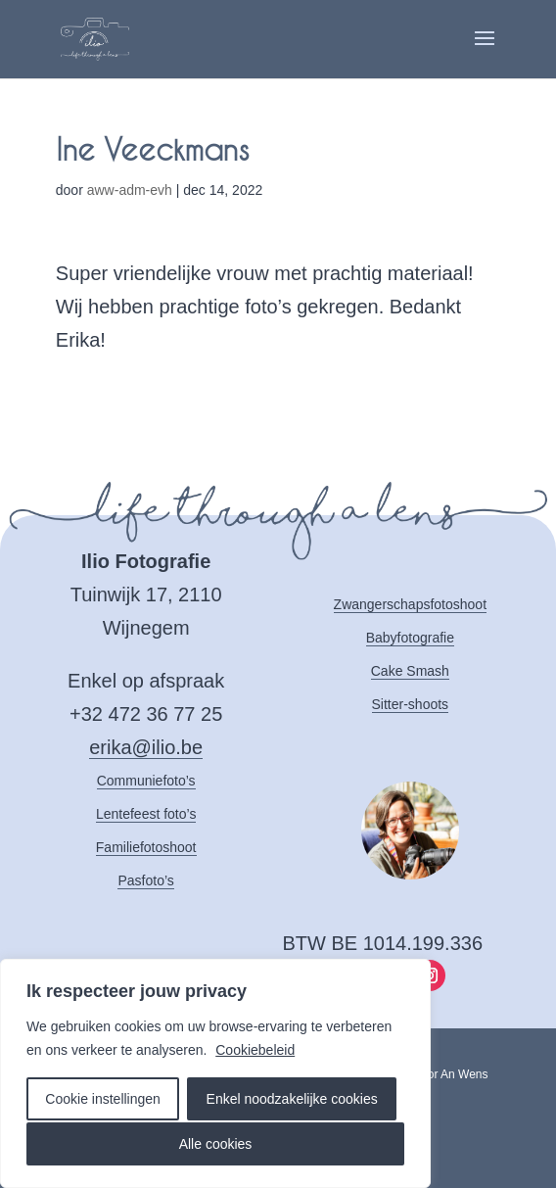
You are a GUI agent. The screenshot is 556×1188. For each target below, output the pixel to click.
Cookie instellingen (103, 1099)
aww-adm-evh (129, 190)
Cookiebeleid (255, 1050)
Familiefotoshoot (146, 847)
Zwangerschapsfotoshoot (410, 604)
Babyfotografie (410, 637)
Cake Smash (410, 671)
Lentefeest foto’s (146, 814)
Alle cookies (216, 1144)
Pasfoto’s (145, 880)
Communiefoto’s (146, 780)
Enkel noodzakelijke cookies (292, 1099)
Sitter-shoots (410, 704)
